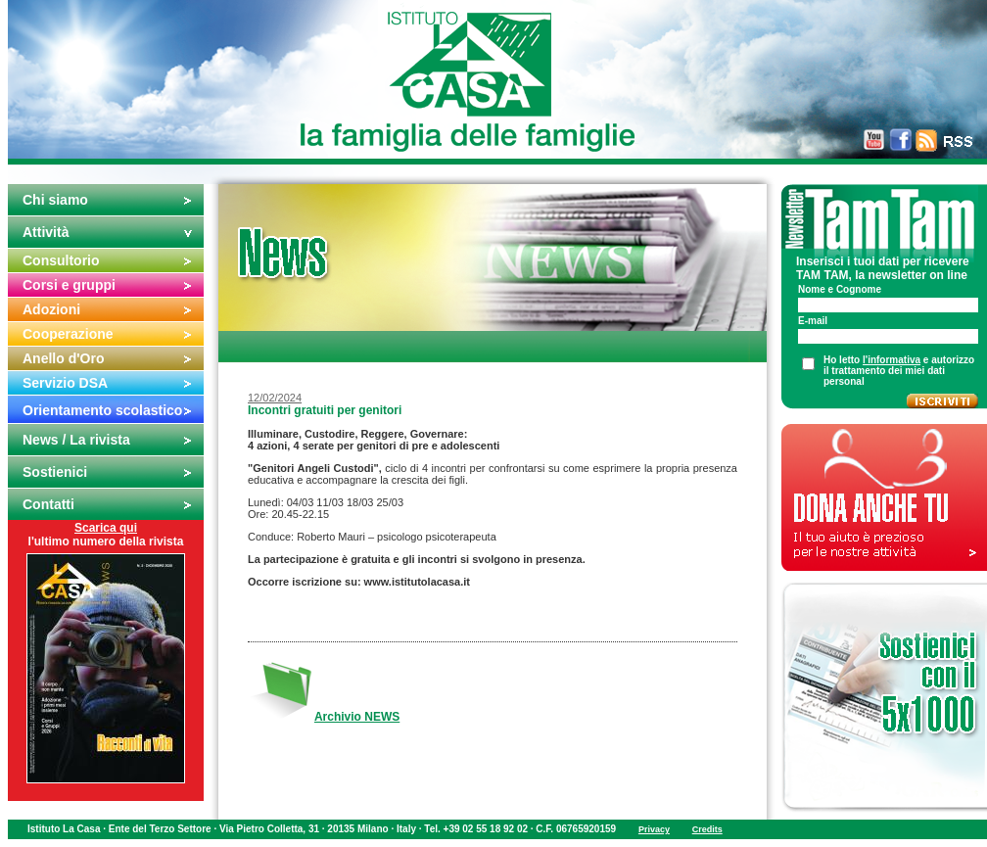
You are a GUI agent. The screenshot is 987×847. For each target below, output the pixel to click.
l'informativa (891, 359)
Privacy (654, 829)
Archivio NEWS (357, 717)
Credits (707, 829)
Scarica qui (105, 528)
